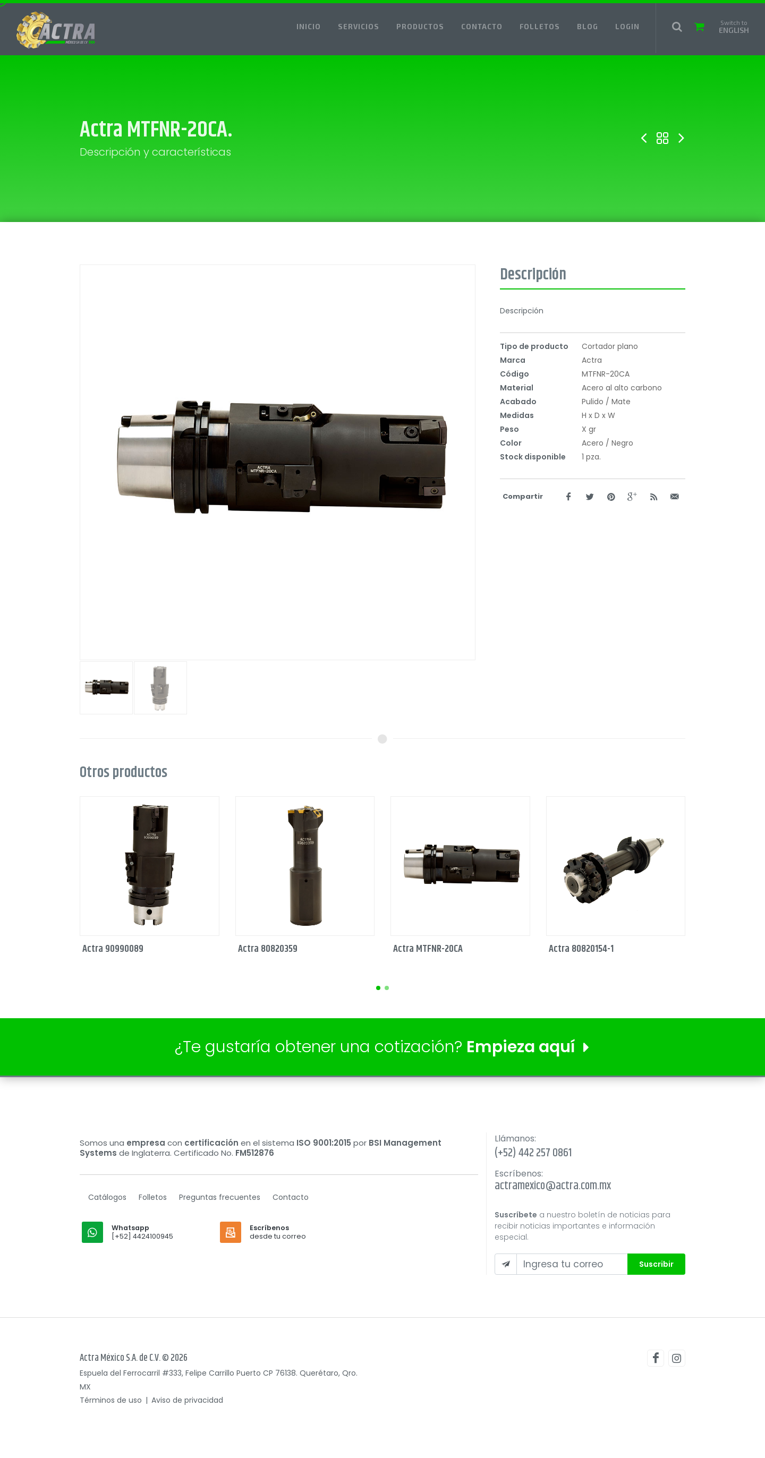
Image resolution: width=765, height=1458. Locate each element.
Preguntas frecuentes (219, 1197)
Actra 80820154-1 (581, 949)
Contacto (291, 1197)
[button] (378, 988)
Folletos (153, 1197)
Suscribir (656, 1264)
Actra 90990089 (112, 949)
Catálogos (107, 1197)
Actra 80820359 (268, 949)
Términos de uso (111, 1400)
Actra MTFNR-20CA (428, 949)
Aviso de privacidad (187, 1400)
